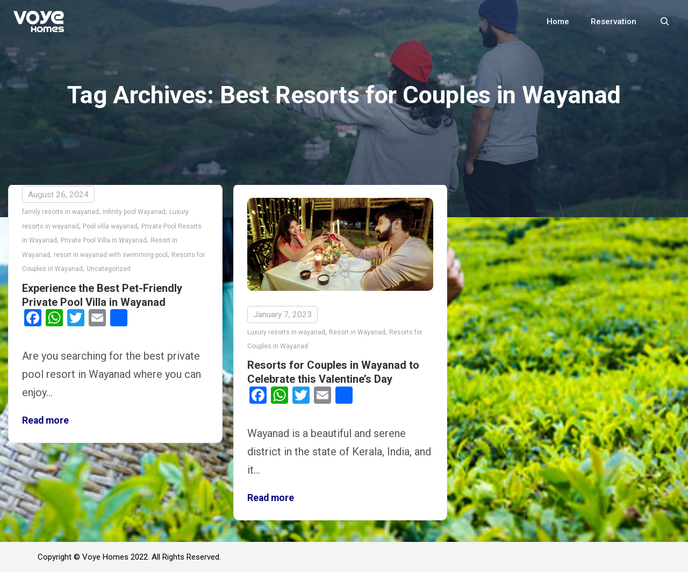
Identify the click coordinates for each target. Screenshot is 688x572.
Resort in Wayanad (357, 332)
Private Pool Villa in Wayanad (104, 240)
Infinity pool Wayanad (134, 212)
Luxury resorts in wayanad (286, 332)
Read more (45, 420)
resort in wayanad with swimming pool (111, 255)
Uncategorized (109, 269)
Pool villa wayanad (110, 226)
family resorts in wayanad (60, 212)
